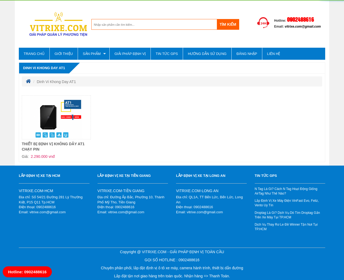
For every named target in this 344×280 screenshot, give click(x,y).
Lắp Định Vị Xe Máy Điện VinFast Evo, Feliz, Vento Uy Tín (287, 203)
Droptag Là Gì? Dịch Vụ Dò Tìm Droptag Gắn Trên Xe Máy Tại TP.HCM (287, 215)
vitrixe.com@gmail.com (303, 26)
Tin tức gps (167, 54)
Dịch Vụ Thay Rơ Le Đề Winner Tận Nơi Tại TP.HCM (286, 227)
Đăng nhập (246, 54)
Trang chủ (34, 54)
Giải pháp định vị (130, 54)
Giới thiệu (64, 54)
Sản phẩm (92, 54)
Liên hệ (273, 54)
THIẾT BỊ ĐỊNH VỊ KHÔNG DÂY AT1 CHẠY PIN (53, 146)
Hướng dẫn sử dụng (207, 54)
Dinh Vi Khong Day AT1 (44, 68)
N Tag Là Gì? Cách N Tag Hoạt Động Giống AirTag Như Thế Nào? (286, 191)
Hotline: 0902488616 (27, 272)
